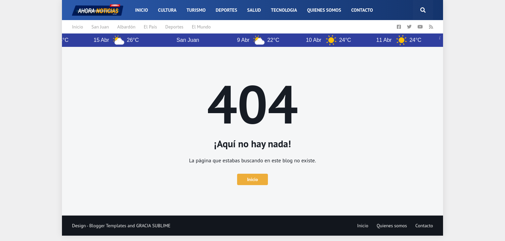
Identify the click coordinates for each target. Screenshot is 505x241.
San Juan (100, 27)
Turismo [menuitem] (196, 10)
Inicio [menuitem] (141, 10)
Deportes (174, 27)
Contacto (424, 226)
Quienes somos (392, 226)
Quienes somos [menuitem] (324, 10)
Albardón (126, 27)
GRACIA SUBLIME (153, 226)
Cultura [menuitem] (167, 10)
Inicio (77, 27)
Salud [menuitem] (254, 10)
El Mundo (201, 27)
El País (150, 27)
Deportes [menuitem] (226, 10)
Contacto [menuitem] (362, 10)
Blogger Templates (107, 226)
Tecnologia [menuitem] (284, 10)
